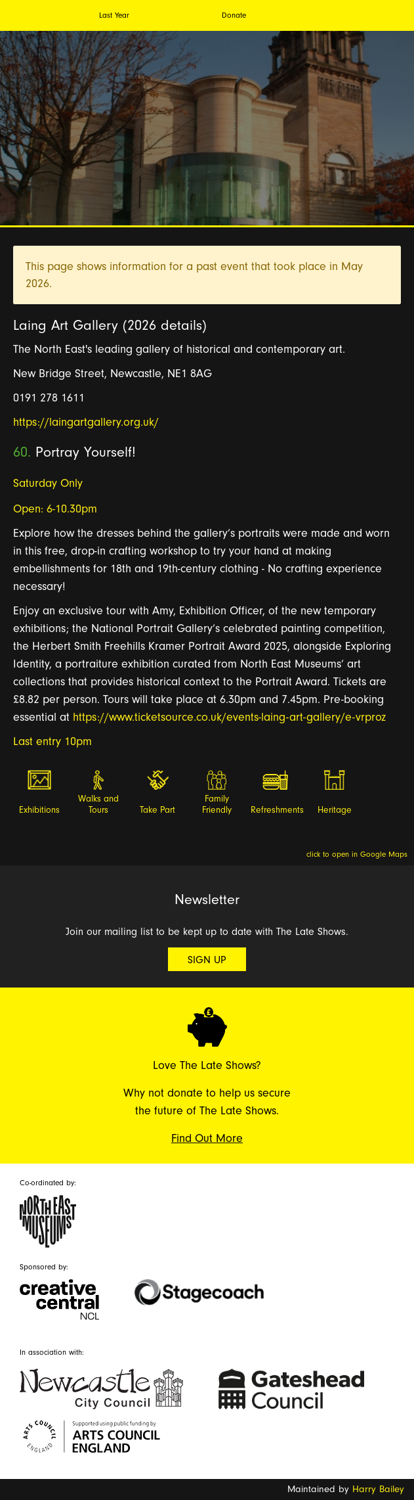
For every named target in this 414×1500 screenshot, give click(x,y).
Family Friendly (217, 804)
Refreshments (276, 810)
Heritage (335, 810)
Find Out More (207, 1138)
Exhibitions (39, 810)
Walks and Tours (98, 804)
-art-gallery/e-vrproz (336, 717)
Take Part (157, 810)
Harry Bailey (378, 1489)
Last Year (114, 15)
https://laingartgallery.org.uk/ (86, 422)
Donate (234, 15)
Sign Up (207, 960)
